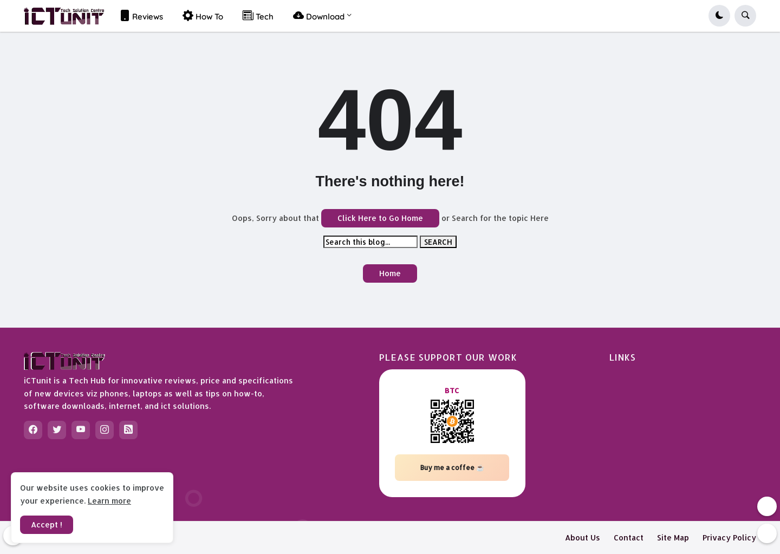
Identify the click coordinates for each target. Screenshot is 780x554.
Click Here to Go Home (380, 218)
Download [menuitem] (318, 15)
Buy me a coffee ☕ (452, 468)
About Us (582, 537)
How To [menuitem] (203, 15)
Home (390, 273)
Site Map (673, 537)
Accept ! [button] (46, 524)
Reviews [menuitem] (141, 15)
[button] (719, 16)
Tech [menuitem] (258, 15)
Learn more (109, 500)
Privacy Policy (729, 537)
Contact (629, 537)
